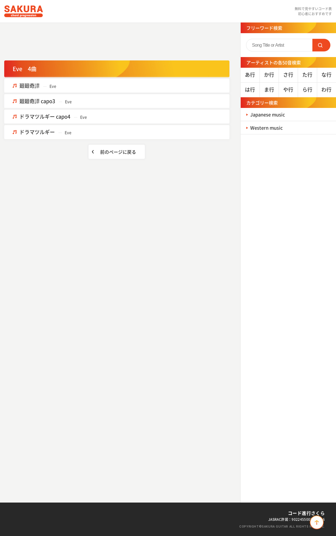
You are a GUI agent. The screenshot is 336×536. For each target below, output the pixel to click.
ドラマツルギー (45, 132)
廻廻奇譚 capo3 (45, 101)
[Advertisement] (116, 40)
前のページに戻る (118, 151)
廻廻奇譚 (37, 85)
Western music (268, 127)
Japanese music (270, 114)
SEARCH (321, 45)
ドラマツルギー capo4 (53, 116)
